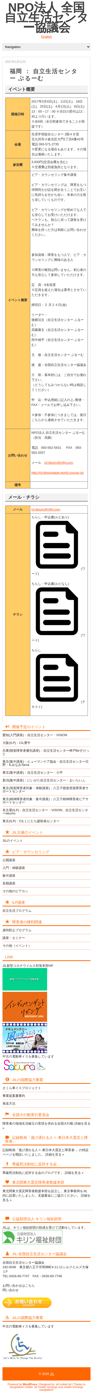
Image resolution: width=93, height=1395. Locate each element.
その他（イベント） (16, 946)
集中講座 (8, 875)
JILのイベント (12, 840)
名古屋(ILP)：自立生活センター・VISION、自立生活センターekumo (45, 811)
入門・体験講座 (13, 868)
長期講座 (8, 883)
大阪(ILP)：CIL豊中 (16, 743)
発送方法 (8, 1103)
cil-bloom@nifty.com (58, 462)
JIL (52, 1374)
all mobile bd (63, 1384)
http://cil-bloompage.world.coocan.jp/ (57, 473)
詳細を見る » (54, 1154)
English (46, 37)
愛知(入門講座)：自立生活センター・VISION (34, 735)
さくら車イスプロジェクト (21, 1088)
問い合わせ (10, 1290)
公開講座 (8, 860)
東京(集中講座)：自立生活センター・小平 (32, 772)
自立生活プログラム (16, 910)
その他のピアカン (15, 891)
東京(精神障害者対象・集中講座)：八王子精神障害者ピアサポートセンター (45, 800)
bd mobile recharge (46, 1386)
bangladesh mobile (21, 1386)
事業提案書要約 (13, 1096)
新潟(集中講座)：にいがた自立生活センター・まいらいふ (43, 780)
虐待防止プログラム (16, 930)
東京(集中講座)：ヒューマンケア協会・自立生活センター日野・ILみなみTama (45, 763)
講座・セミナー (13, 938)
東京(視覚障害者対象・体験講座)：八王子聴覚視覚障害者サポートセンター (45, 789)
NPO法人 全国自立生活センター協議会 (46, 17)
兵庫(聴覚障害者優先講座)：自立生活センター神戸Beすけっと (45, 752)
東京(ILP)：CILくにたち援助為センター (31, 821)
